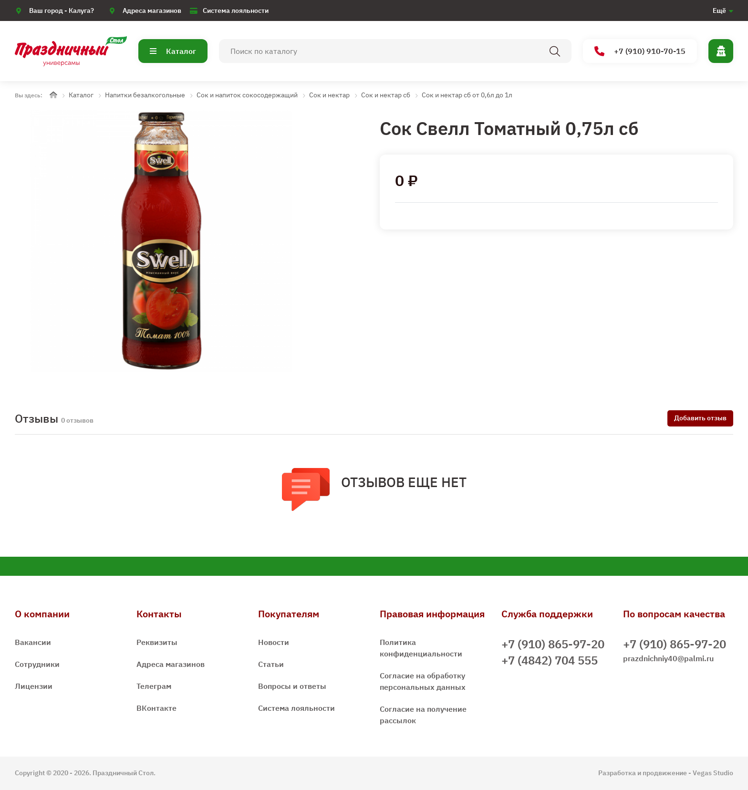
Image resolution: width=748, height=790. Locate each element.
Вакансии (33, 642)
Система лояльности (236, 10)
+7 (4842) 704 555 (549, 660)
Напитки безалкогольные (145, 95)
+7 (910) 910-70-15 (640, 51)
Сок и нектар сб (385, 95)
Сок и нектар (329, 95)
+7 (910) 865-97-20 (552, 644)
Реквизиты (156, 642)
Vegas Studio (713, 773)
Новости (273, 642)
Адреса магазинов (152, 10)
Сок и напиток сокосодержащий (247, 95)
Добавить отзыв (700, 418)
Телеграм (153, 686)
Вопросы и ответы (292, 686)
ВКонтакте (156, 708)
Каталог (173, 51)
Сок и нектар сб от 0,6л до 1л (467, 95)
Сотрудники (37, 664)
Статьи (271, 664)
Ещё (719, 10)
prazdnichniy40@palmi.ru (668, 658)
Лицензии (33, 686)
